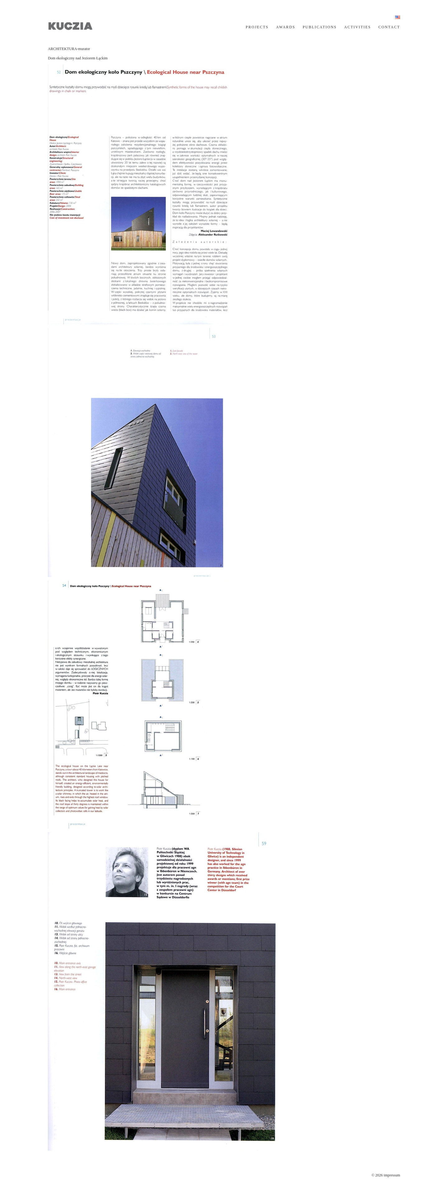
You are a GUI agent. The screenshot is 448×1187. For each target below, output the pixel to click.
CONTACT (389, 27)
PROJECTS (257, 27)
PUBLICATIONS (320, 27)
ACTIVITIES (357, 27)
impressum (392, 1175)
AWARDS (285, 27)
